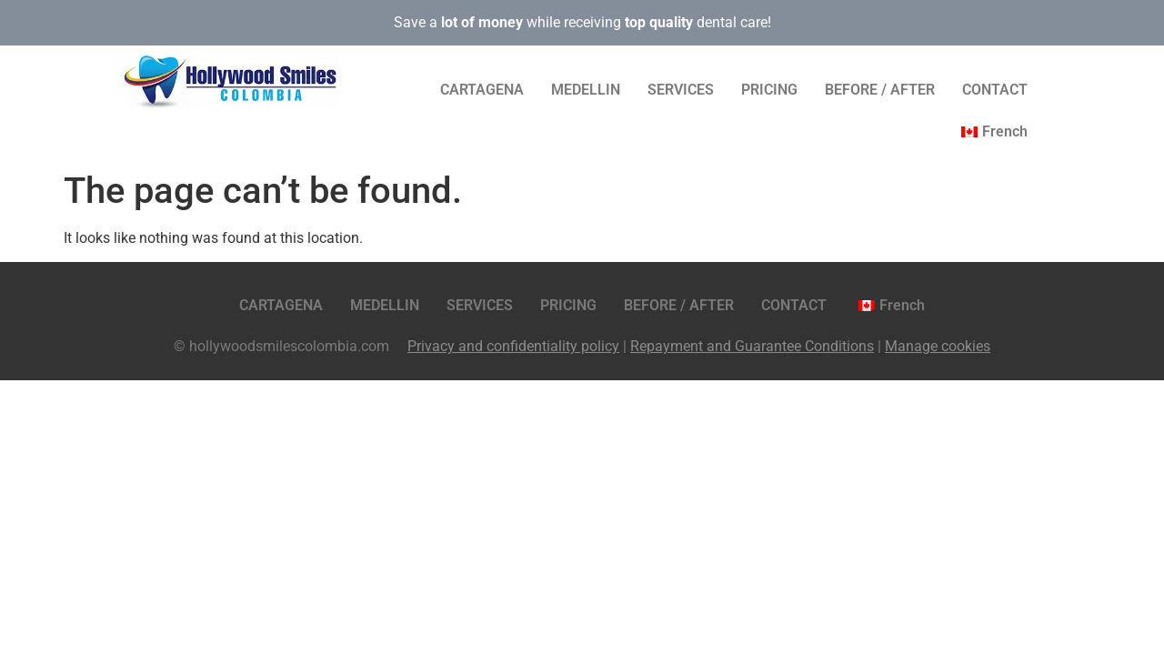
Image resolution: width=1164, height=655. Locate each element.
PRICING (769, 89)
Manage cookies (937, 346)
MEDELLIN (585, 89)
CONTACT (995, 89)
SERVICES (680, 89)
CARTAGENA (482, 89)
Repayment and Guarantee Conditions (752, 346)
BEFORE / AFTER (880, 89)
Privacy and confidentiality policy (513, 346)
